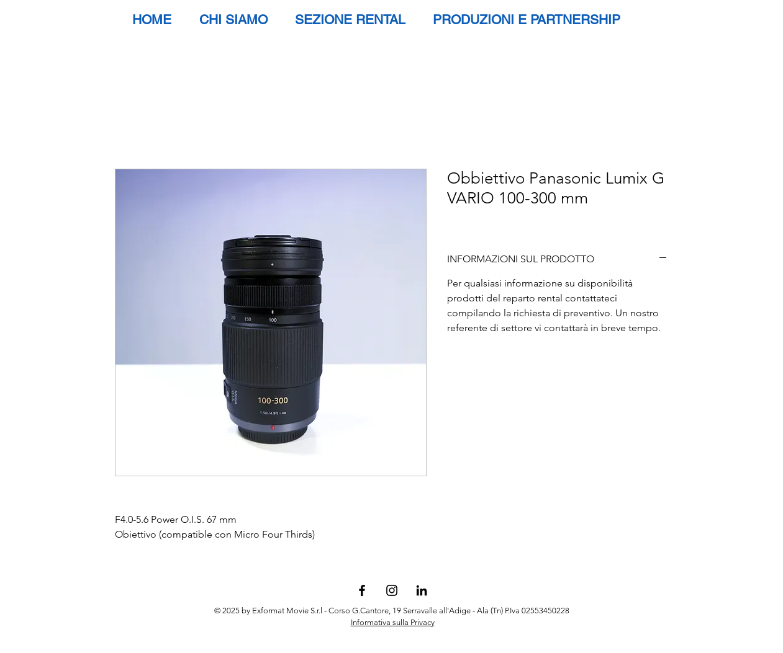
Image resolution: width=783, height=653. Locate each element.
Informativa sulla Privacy (393, 622)
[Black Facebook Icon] (362, 590)
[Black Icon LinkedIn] (421, 590)
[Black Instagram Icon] (391, 590)
